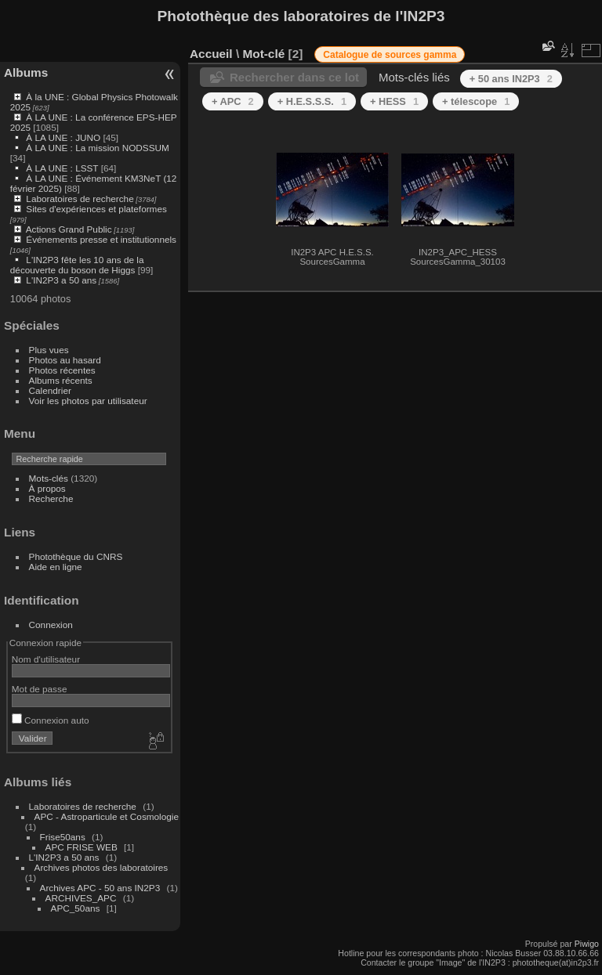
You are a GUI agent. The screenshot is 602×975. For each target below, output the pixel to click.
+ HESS (394, 101)
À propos (47, 488)
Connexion (51, 624)
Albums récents (60, 380)
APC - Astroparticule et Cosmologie (106, 816)
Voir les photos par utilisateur (88, 400)
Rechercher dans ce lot (294, 77)
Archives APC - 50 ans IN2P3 (100, 888)
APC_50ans (75, 908)
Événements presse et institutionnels (101, 239)
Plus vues (49, 350)
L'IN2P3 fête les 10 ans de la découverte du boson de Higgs (77, 265)
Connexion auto (50, 720)
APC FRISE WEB (81, 847)
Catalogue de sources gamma (389, 54)
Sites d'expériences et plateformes (96, 209)
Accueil (211, 53)
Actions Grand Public (69, 229)
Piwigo (587, 943)
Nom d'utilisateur (46, 659)
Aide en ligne (55, 567)
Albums (26, 72)
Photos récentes (62, 370)
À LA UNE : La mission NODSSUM (97, 148)
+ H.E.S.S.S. (311, 101)
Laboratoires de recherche (79, 198)
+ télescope (476, 101)
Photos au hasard (65, 360)
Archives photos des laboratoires (101, 867)
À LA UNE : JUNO (64, 137)
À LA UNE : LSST (62, 168)
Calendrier (50, 390)
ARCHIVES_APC (81, 898)
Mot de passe (39, 689)
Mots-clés (48, 478)
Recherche (51, 498)
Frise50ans (62, 837)
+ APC (233, 101)
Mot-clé (263, 53)
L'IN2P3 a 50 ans (61, 280)
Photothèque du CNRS (76, 556)
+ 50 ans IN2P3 (511, 79)
